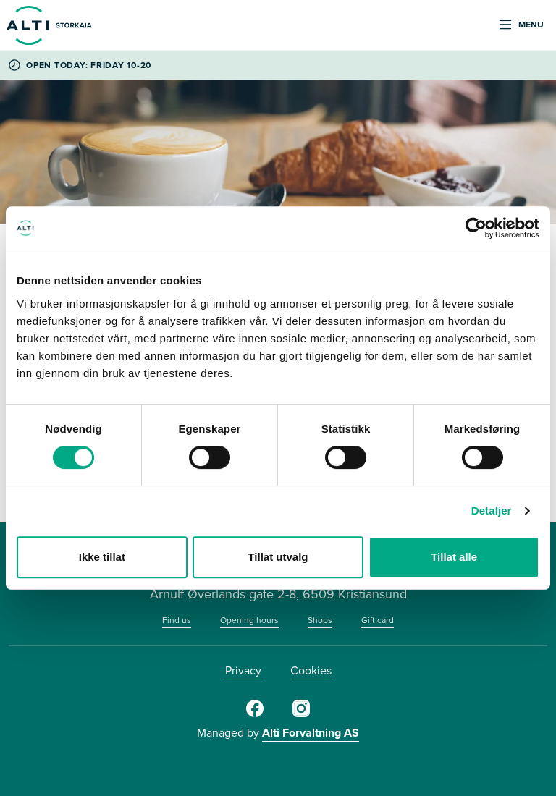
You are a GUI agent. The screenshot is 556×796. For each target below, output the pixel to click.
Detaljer (491, 510)
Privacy (243, 670)
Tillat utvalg (278, 557)
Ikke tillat (102, 557)
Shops (320, 620)
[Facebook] (255, 714)
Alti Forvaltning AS (310, 732)
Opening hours (249, 620)
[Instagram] (301, 714)
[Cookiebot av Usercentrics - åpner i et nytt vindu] (476, 228)
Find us (176, 620)
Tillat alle (454, 557)
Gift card (377, 620)
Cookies (311, 670)
